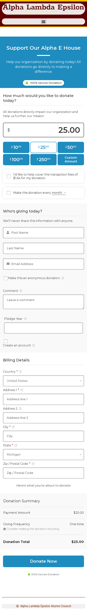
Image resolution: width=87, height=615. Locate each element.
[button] (43, 21)
